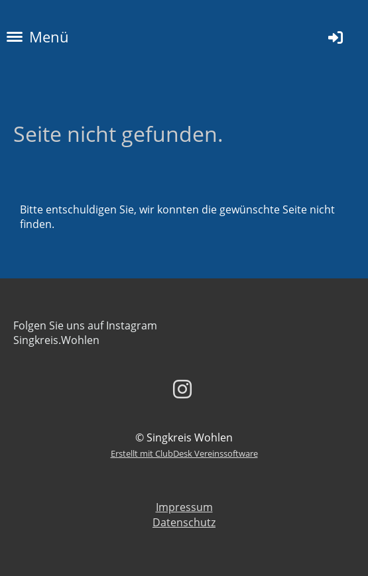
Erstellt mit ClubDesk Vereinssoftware (184, 453)
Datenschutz (184, 522)
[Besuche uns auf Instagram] (182, 388)
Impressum (184, 507)
